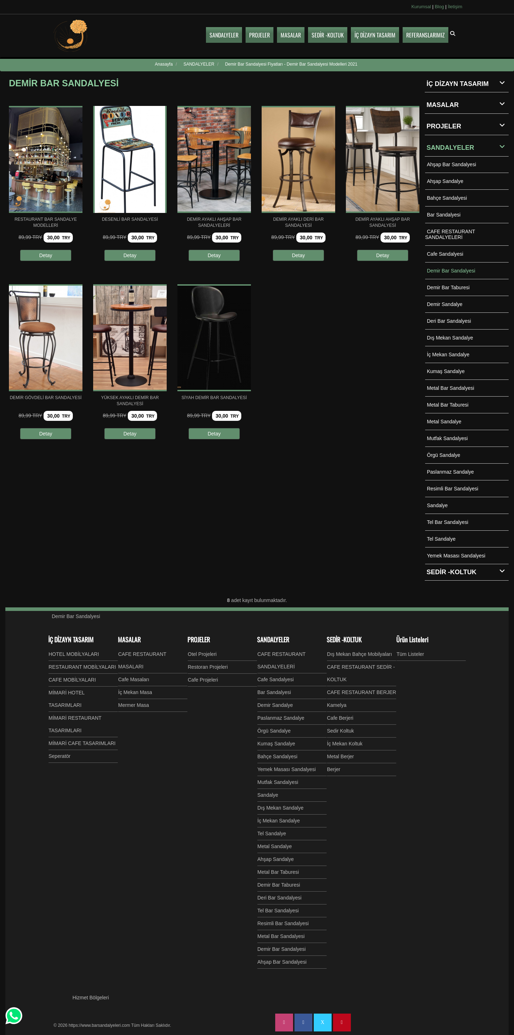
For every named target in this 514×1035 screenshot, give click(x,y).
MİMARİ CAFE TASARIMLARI (82, 743)
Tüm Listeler (410, 654)
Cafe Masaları (133, 679)
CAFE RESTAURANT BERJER (361, 692)
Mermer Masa (133, 705)
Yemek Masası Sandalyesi (456, 556)
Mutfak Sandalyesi (447, 438)
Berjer (333, 769)
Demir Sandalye (445, 304)
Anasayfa (164, 64)
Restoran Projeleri (208, 667)
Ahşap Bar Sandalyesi (451, 164)
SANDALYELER (468, 147)
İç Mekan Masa (135, 692)
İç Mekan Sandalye (448, 354)
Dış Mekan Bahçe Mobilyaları (359, 654)
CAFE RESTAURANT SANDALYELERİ (450, 234)
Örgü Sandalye (443, 455)
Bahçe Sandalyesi (447, 198)
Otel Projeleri (202, 654)
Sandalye (437, 505)
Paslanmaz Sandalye (450, 472)
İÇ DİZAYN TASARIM (468, 83)
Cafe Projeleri (203, 680)
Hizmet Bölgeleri (90, 997)
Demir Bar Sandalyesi (451, 271)
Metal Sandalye (444, 421)
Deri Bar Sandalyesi (449, 321)
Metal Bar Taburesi (447, 405)
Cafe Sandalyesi (445, 254)
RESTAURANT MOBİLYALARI (82, 667)
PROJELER (468, 126)
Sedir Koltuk (340, 731)
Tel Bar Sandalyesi (447, 522)
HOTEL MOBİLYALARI (74, 654)
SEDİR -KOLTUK (344, 639)
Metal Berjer (340, 756)
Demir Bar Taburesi (448, 287)
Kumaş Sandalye (446, 371)
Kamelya (336, 705)
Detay (45, 255)
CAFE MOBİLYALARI (72, 680)
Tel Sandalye (441, 539)
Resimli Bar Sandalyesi (452, 488)
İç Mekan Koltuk (345, 743)
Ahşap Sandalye (445, 181)
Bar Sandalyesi (443, 215)
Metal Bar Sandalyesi (450, 388)
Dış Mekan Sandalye (450, 338)
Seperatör (59, 756)
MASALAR (468, 104)
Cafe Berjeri (340, 718)
